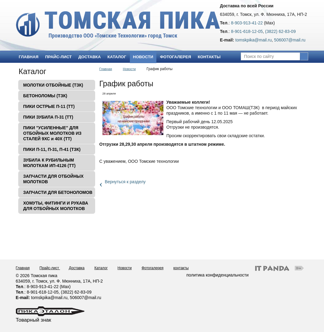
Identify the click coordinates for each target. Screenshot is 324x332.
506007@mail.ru (289, 39)
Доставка (77, 268)
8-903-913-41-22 (247, 22)
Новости (143, 57)
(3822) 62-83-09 (280, 31)
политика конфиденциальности (218, 275)
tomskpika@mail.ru (253, 39)
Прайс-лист (50, 268)
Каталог (32, 71)
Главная (105, 69)
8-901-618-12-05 (247, 31)
